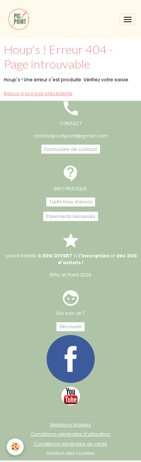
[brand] (20, 19)
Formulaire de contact (70, 149)
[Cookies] (15, 446)
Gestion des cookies (70, 453)
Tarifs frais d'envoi (70, 202)
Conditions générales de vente (70, 444)
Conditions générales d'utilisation (70, 434)
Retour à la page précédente (38, 93)
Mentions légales (70, 425)
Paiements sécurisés (70, 216)
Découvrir (70, 326)
